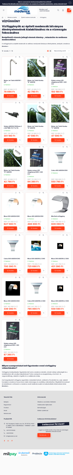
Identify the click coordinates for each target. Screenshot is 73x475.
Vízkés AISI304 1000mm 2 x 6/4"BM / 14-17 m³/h (13, 127)
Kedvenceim (7, 413)
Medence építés (12, 17)
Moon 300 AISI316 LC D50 (60, 258)
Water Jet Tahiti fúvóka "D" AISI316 (12, 171)
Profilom (6, 407)
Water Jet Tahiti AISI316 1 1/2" (12, 81)
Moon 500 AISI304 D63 (12, 216)
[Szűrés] (2, 33)
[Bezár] (70, 3)
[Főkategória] (2, 17)
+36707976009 (44, 11)
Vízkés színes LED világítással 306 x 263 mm (11, 345)
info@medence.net (11, 436)
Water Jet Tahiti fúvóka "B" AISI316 (35, 81)
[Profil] (63, 10)
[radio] (50, 51)
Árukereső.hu (24, 455)
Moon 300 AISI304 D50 (12, 301)
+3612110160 (9, 433)
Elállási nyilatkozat (42, 410)
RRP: (10, 89)
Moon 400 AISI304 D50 (35, 216)
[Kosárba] (10, 96)
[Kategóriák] (3, 10)
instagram (8, 441)
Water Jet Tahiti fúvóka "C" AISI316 (59, 127)
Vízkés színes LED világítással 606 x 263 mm (35, 172)
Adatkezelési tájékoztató (44, 404)
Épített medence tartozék (28, 17)
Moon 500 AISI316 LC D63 (36, 258)
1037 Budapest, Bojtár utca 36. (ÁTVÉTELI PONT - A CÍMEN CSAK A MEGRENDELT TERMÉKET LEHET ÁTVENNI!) (20, 425)
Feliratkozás (42, 435)
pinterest (12, 441)
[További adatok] (20, 96)
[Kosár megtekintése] (69, 10)
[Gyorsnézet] (19, 57)
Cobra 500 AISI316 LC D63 (36, 301)
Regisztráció (7, 404)
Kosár (5, 410)
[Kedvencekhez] (16, 57)
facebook (4, 441)
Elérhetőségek (41, 407)
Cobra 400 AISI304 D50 (59, 170)
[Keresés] (58, 10)
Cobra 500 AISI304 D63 (12, 258)
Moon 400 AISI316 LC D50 (60, 301)
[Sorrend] (61, 51)
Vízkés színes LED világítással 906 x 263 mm (59, 82)
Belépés (6, 402)
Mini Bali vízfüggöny (58, 216)
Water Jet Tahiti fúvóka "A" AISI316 (35, 127)
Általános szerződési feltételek (46, 402)
